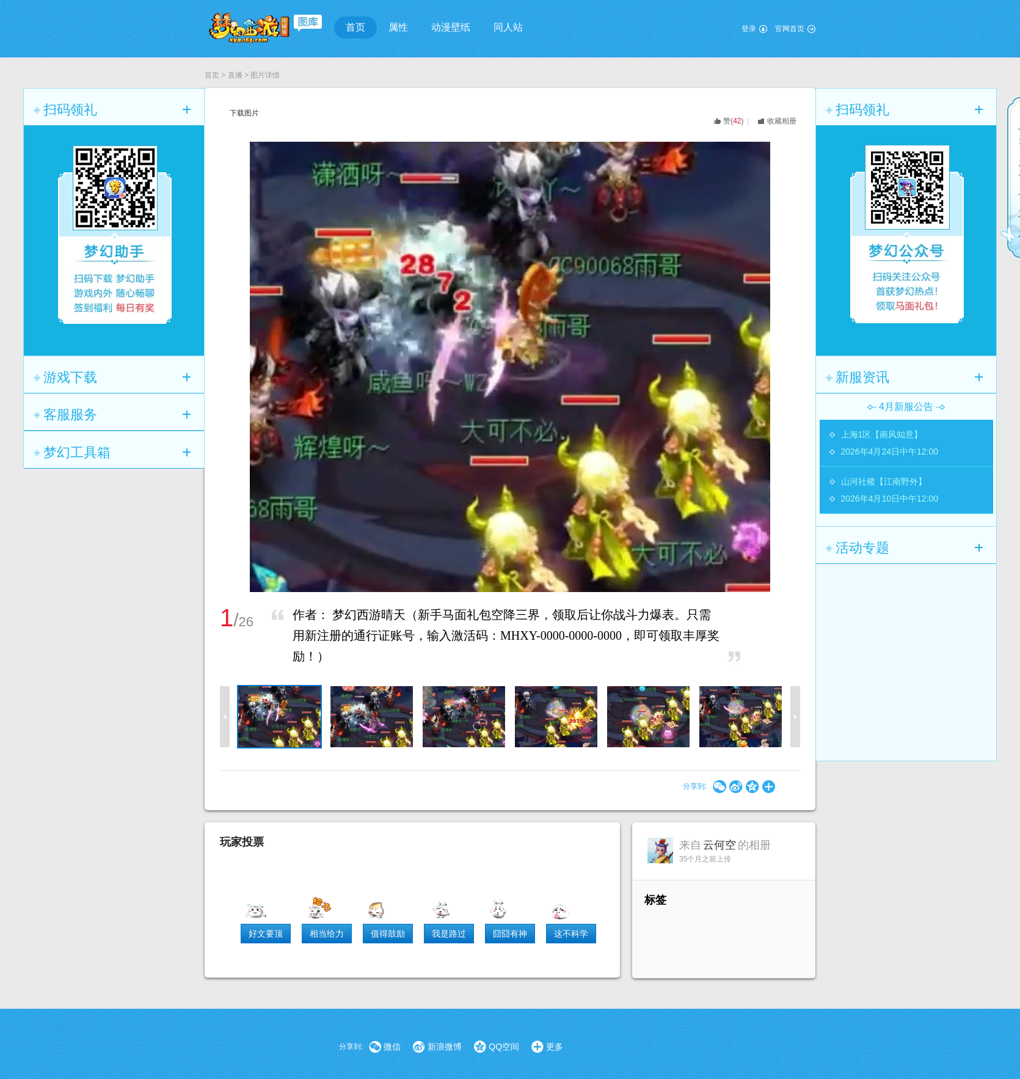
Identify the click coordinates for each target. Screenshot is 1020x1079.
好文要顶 (266, 933)
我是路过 (449, 933)
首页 (355, 27)
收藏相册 (781, 121)
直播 (235, 75)
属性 (398, 27)
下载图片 (244, 113)
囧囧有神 (510, 933)
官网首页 (789, 28)
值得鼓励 (388, 933)
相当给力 (327, 933)
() (733, 121)
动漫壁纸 (450, 27)
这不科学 (571, 933)
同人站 (508, 27)
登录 (748, 28)
